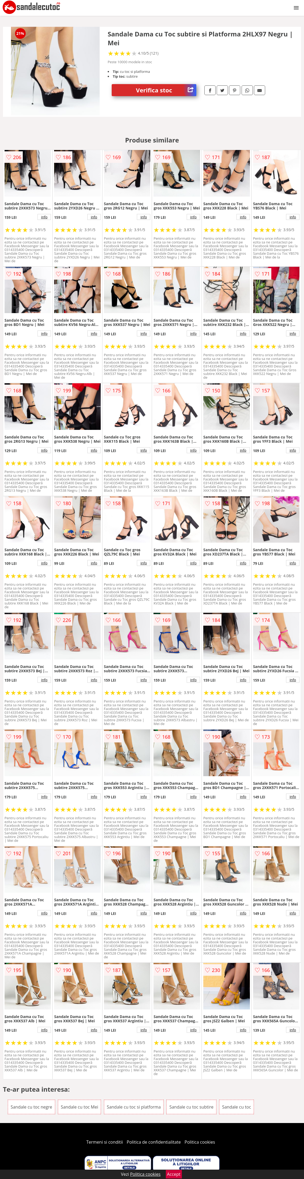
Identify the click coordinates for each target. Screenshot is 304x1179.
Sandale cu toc (236, 1107)
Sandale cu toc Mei (79, 1107)
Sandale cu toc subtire (191, 1107)
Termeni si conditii (104, 1142)
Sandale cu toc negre (31, 1107)
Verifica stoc (166, 90)
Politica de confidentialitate (154, 1142)
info (44, 217)
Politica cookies (200, 1142)
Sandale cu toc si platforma (134, 1107)
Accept (174, 1174)
